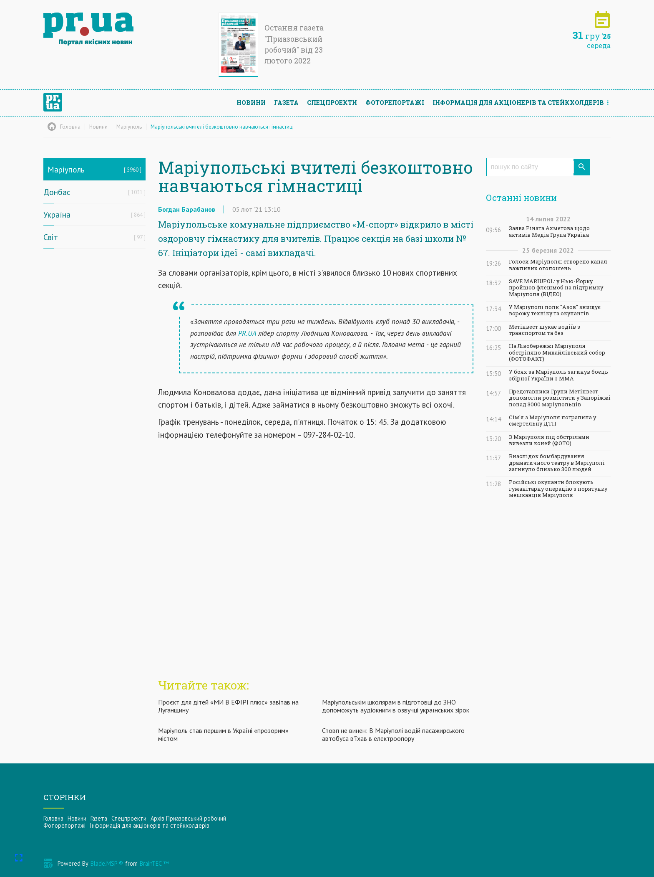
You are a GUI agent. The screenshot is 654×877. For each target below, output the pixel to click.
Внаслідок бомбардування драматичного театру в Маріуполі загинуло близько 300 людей (557, 462)
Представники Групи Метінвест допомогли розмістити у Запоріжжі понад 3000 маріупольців (560, 398)
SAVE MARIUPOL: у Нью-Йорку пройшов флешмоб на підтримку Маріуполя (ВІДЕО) (556, 287)
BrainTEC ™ (154, 863)
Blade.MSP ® (107, 863)
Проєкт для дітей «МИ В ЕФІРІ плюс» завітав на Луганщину (228, 706)
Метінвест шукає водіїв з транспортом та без (544, 330)
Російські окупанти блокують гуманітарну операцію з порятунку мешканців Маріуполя (558, 488)
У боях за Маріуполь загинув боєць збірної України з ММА (558, 375)
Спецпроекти (332, 102)
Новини (251, 102)
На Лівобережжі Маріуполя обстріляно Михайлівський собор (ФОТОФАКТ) (557, 352)
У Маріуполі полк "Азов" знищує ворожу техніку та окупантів (555, 310)
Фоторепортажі (394, 102)
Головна (53, 818)
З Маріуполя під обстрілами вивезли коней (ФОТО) (549, 440)
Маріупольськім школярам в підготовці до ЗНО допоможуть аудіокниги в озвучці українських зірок (395, 706)
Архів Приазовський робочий (188, 818)
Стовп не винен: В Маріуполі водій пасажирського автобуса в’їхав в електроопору (393, 734)
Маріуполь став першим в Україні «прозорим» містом (223, 734)
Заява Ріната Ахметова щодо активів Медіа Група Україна (549, 231)
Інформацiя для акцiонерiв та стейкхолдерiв (518, 102)
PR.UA (247, 333)
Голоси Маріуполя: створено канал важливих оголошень (558, 265)
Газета (286, 102)
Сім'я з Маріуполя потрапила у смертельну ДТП (552, 420)
